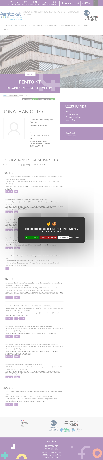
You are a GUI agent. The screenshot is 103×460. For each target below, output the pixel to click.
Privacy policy (74, 237)
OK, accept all (32, 237)
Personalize (63, 237)
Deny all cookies (49, 237)
